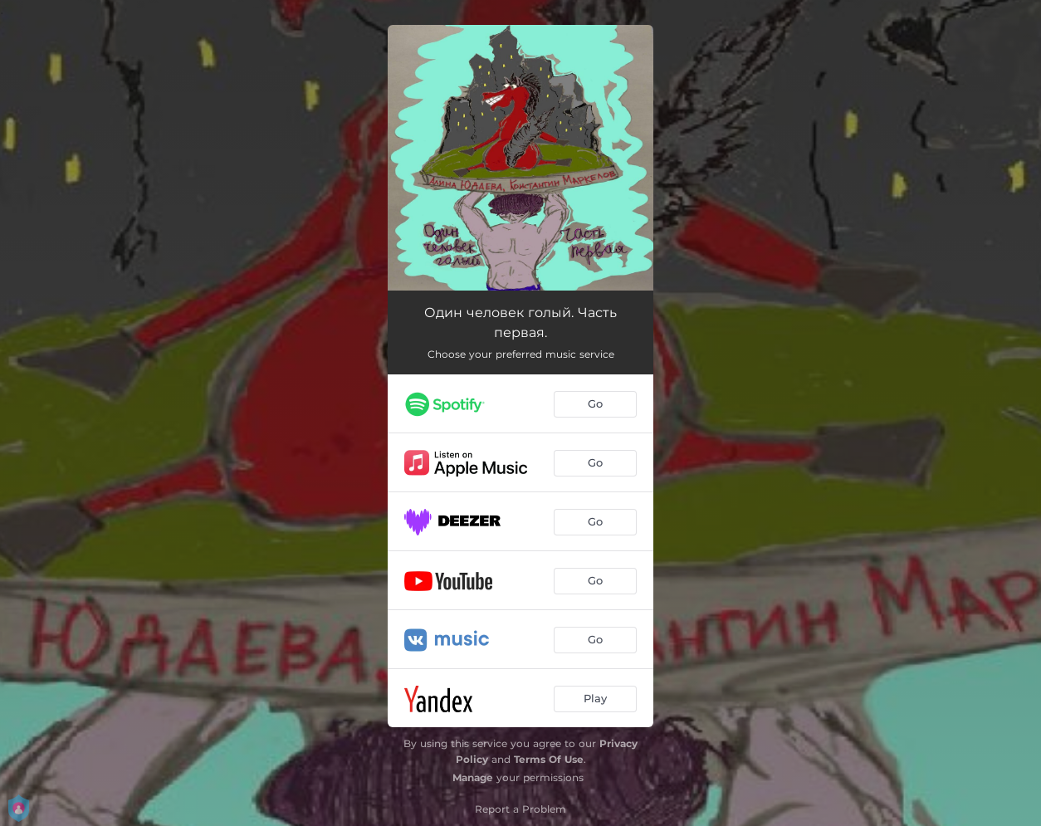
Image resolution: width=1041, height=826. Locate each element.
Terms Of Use (549, 759)
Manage (472, 777)
